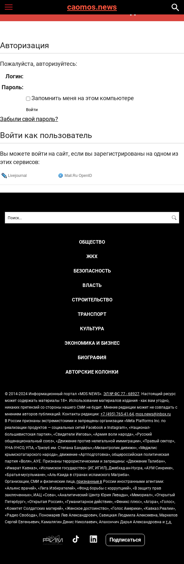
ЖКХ (92, 256)
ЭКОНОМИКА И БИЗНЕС (92, 343)
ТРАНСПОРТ (92, 314)
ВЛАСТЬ (92, 285)
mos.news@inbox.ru (153, 413)
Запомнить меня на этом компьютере (82, 98)
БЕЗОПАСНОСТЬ (92, 270)
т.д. (169, 521)
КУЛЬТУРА (92, 328)
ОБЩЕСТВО (92, 241)
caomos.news (92, 7)
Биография (92, 357)
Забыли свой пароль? (29, 119)
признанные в (89, 481)
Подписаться (125, 539)
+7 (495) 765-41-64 (117, 413)
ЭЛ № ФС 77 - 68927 (121, 393)
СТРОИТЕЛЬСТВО (92, 299)
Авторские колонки (92, 371)
